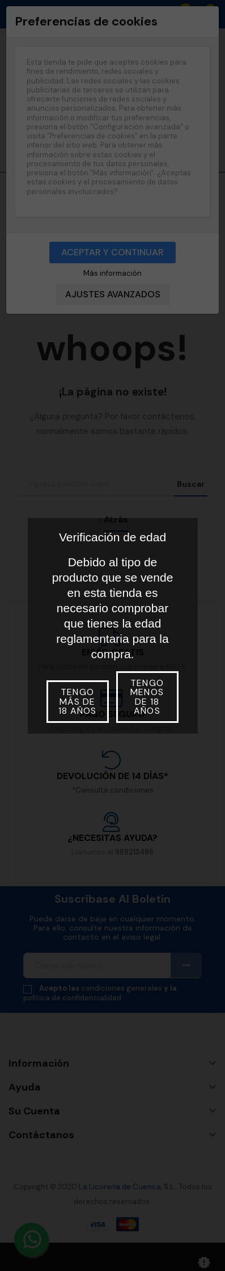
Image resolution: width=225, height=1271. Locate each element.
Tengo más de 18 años (77, 701)
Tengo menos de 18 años (146, 697)
